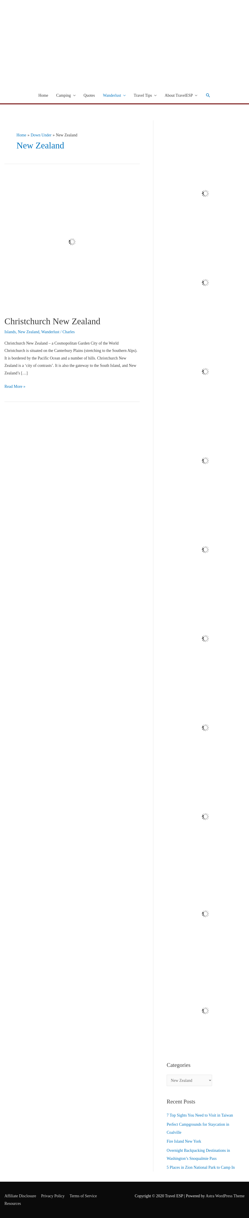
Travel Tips (143, 95)
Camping (63, 95)
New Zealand (28, 332)
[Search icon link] (208, 95)
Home (43, 95)
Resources (12, 1203)
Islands (10, 332)
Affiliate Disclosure (20, 1196)
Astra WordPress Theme (225, 1196)
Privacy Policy (53, 1196)
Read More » (14, 386)
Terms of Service (83, 1196)
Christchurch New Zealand (52, 321)
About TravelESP (179, 95)
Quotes (89, 95)
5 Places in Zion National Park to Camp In (201, 1167)
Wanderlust (112, 95)
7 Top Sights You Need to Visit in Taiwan (200, 1115)
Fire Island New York (184, 1141)
